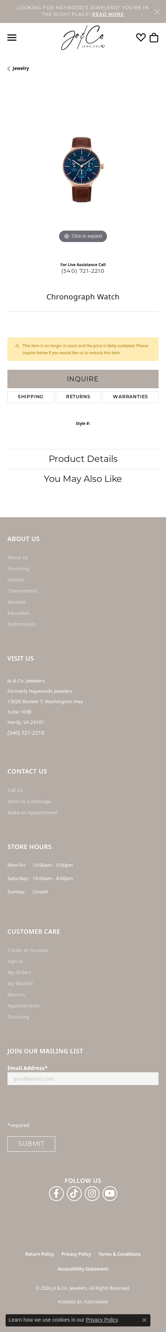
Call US (15, 790)
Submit (31, 1143)
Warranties (130, 397)
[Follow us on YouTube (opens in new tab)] (109, 1193)
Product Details (83, 458)
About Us (17, 557)
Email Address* (27, 1067)
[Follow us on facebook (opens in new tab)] (56, 1193)
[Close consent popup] (144, 1320)
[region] (83, 169)
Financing (18, 568)
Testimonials (21, 624)
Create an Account (28, 950)
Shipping (30, 397)
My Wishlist (20, 983)
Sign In (15, 961)
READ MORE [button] (108, 15)
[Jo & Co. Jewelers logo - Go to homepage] (83, 38)
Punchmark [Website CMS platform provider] (96, 1302)
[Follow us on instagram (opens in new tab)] (92, 1193)
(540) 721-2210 (83, 271)
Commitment (22, 590)
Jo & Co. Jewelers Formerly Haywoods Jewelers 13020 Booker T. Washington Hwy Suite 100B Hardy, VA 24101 (45, 701)
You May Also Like (83, 478)
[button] (141, 37)
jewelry (21, 68)
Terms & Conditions (119, 1254)
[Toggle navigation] (12, 37)
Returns (78, 397)
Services (16, 601)
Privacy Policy (76, 1254)
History (15, 579)
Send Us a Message (29, 801)
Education (18, 613)
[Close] (157, 11)
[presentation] (63, 1105)
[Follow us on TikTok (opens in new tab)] (74, 1193)
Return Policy (39, 1254)
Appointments (23, 1005)
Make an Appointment (32, 812)
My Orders (19, 972)
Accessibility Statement (83, 1269)
